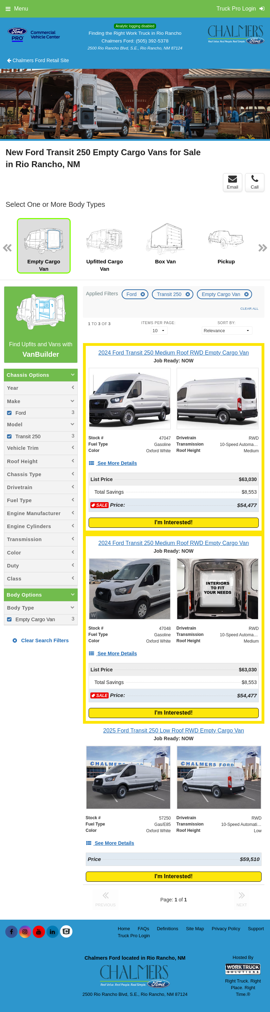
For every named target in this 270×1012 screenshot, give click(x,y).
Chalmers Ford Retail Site (38, 60)
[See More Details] (113, 463)
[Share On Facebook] (11, 932)
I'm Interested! (173, 522)
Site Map (195, 928)
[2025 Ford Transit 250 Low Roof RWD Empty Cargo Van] (174, 731)
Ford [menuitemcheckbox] (20, 413)
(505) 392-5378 (152, 41)
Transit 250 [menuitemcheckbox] (27, 436)
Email (232, 182)
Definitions (167, 928)
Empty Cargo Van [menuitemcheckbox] (34, 619)
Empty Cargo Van (222, 294)
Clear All (249, 308)
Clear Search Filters (41, 640)
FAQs (143, 928)
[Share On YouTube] (39, 932)
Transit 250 (169, 294)
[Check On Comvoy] (66, 932)
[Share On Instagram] (25, 932)
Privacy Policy (226, 928)
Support (256, 928)
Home (124, 928)
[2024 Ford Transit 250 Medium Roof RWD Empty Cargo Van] (174, 353)
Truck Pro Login (134, 935)
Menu (17, 9)
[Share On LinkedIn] (52, 932)
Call (254, 182)
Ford (132, 294)
